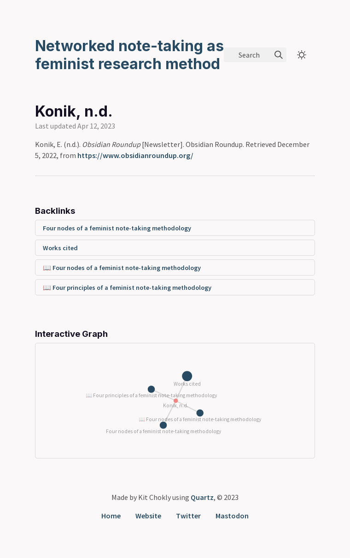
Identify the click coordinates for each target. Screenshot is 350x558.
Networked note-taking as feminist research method (129, 55)
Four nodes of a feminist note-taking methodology (117, 228)
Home (111, 515)
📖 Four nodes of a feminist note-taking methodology (122, 268)
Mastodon (232, 515)
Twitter (188, 515)
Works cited (60, 248)
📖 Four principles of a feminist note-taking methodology (127, 287)
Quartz (202, 497)
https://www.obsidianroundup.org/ (135, 155)
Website (148, 515)
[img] (278, 55)
